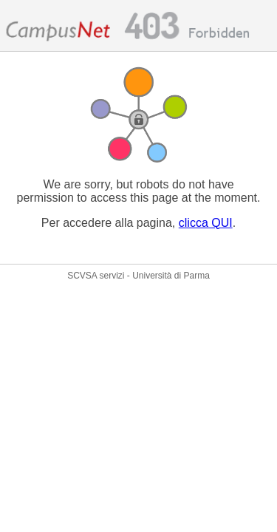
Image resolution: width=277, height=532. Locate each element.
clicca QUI (206, 222)
